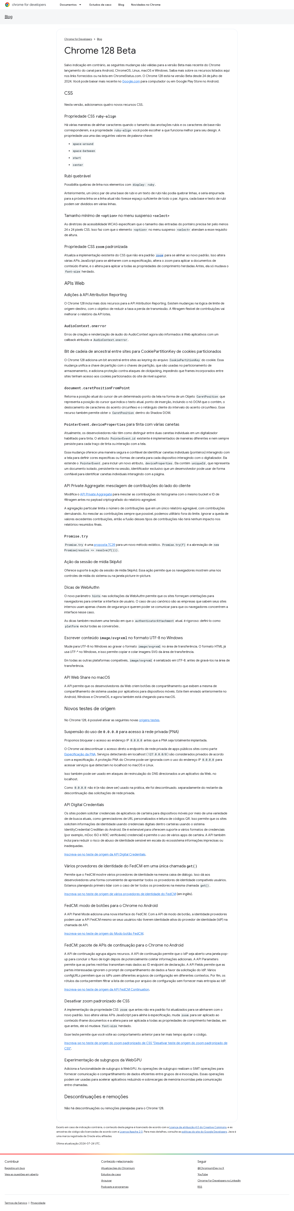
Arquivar (106, 1180)
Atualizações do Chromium (118, 1168)
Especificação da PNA (80, 754)
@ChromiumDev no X (211, 1168)
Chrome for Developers (78, 39)
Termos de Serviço (16, 1202)
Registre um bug (15, 1168)
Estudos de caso (100, 4)
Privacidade (38, 1202)
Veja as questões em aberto (21, 1174)
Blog (121, 4)
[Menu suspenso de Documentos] (81, 4)
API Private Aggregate (96, 494)
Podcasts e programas (114, 1186)
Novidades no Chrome (146, 4)
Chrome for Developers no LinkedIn (219, 1180)
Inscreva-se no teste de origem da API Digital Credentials (104, 854)
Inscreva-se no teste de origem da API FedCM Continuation (106, 990)
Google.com (131, 81)
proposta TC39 (104, 545)
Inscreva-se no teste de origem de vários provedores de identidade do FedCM (120, 894)
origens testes (149, 720)
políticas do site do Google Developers (204, 1131)
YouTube (203, 1174)
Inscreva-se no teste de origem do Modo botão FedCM (103, 934)
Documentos (68, 4)
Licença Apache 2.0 (131, 1131)
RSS (200, 1186)
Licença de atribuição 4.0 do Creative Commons (197, 1127)
